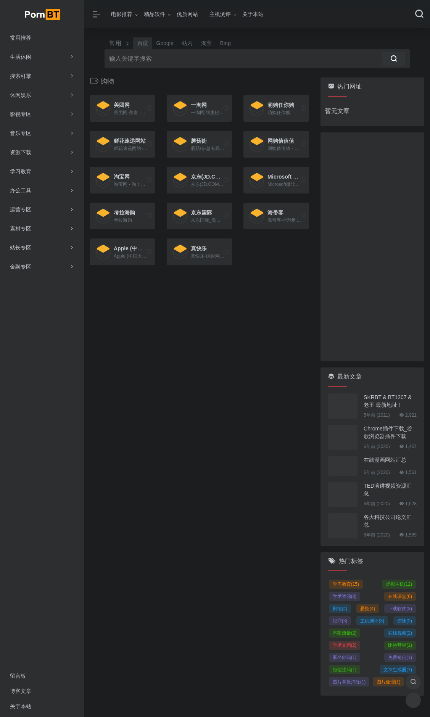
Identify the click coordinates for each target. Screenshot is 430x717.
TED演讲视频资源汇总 (388, 489)
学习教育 (346, 584)
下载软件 (400, 608)
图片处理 (389, 682)
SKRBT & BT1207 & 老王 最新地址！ (388, 401)
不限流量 (345, 633)
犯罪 (340, 621)
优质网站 (187, 14)
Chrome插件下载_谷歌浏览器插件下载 (388, 432)
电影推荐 (121, 14)
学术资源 (345, 596)
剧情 (340, 608)
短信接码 (345, 669)
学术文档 (345, 645)
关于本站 (253, 14)
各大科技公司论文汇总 (388, 521)
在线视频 (400, 633)
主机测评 (220, 14)
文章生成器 (397, 669)
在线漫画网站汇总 (385, 460)
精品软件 (154, 14)
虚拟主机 (399, 584)
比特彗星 (400, 645)
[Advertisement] (372, 246)
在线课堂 (400, 596)
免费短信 (400, 657)
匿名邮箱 (345, 657)
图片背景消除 (349, 682)
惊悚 (404, 621)
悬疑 (367, 608)
